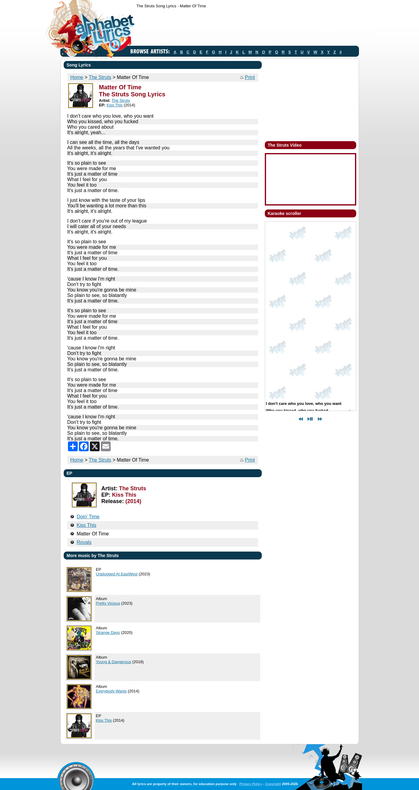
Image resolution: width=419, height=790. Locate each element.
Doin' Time (87, 516)
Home (76, 77)
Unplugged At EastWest (117, 574)
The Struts (100, 77)
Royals (83, 542)
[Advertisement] (247, 28)
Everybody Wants (111, 691)
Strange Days (108, 632)
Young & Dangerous (113, 662)
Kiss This (115, 105)
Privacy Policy (250, 784)
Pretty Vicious (108, 603)
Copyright (273, 784)
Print (250, 77)
